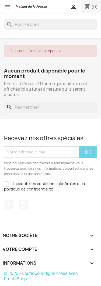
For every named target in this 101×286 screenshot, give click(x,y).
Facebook (9, 204)
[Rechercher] (50, 24)
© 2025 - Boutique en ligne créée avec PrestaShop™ (41, 276)
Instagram (23, 204)
